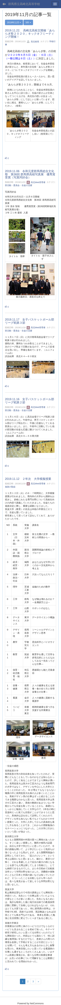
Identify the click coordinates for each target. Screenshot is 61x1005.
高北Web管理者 (36, 182)
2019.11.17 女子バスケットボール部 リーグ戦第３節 (31, 321)
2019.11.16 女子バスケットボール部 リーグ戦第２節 (31, 401)
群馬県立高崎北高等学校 (24, 4)
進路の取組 (10, 487)
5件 (28, 22)
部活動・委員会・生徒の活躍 (18, 185)
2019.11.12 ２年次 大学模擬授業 (28, 478)
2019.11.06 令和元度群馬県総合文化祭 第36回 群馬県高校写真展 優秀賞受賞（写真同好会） (30, 174)
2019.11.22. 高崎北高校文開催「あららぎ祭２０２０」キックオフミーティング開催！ (30, 33)
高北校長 (33, 41)
